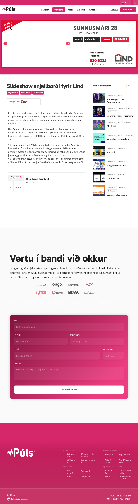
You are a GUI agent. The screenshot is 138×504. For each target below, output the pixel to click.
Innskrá (114, 9)
